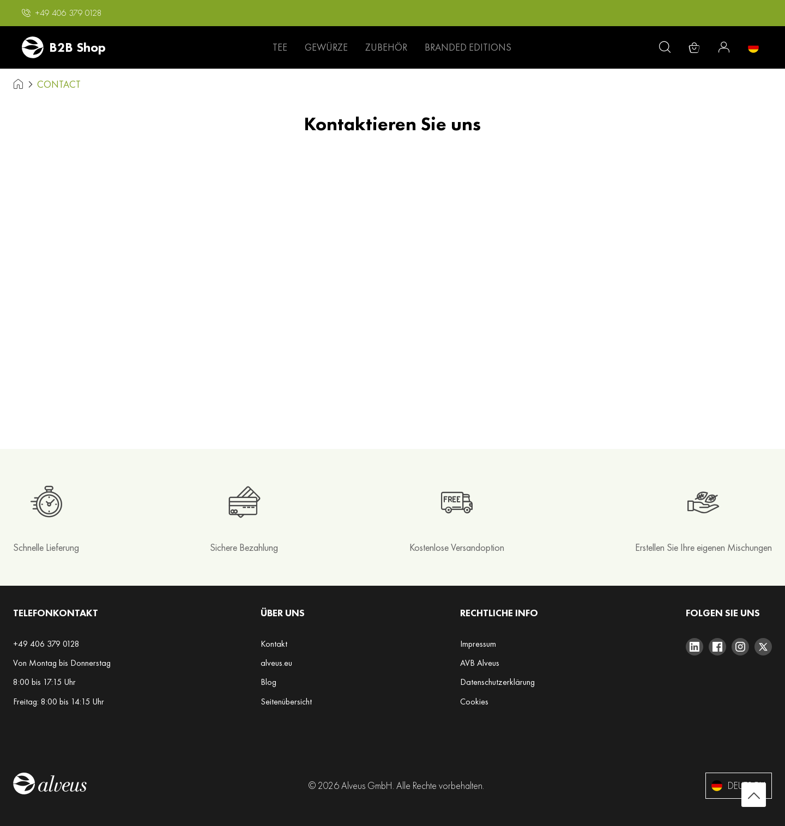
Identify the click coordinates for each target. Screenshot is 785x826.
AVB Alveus (479, 663)
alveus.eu (276, 663)
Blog (268, 682)
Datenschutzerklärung (497, 682)
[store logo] (64, 47)
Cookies (474, 701)
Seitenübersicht (286, 701)
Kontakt (274, 643)
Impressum (478, 643)
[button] (62, 13)
